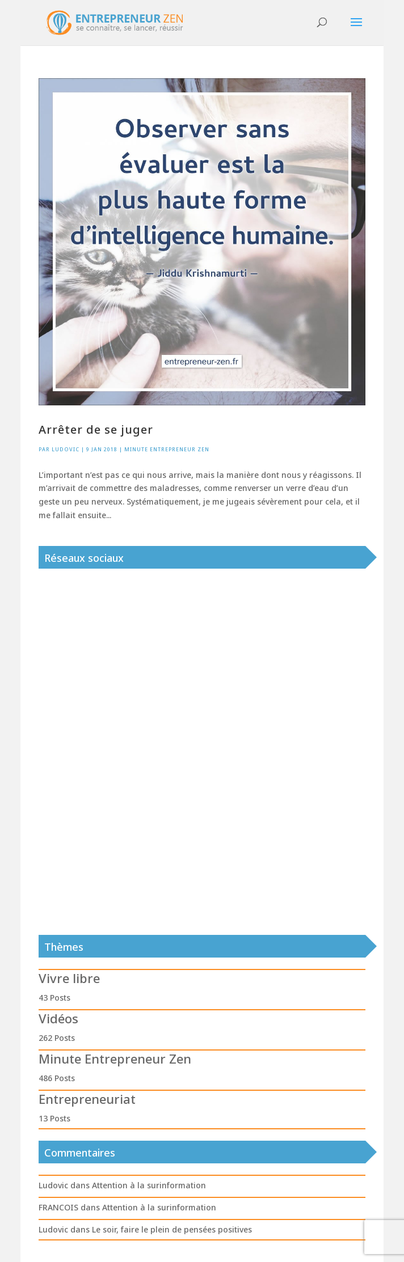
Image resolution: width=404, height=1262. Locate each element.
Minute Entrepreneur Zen (166, 449)
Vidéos (58, 1018)
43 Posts (54, 997)
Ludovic (65, 449)
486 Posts (57, 1078)
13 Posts (54, 1118)
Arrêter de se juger (96, 429)
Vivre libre (69, 977)
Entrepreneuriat (87, 1098)
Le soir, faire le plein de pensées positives (172, 1229)
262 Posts (57, 1037)
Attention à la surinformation (149, 1185)
